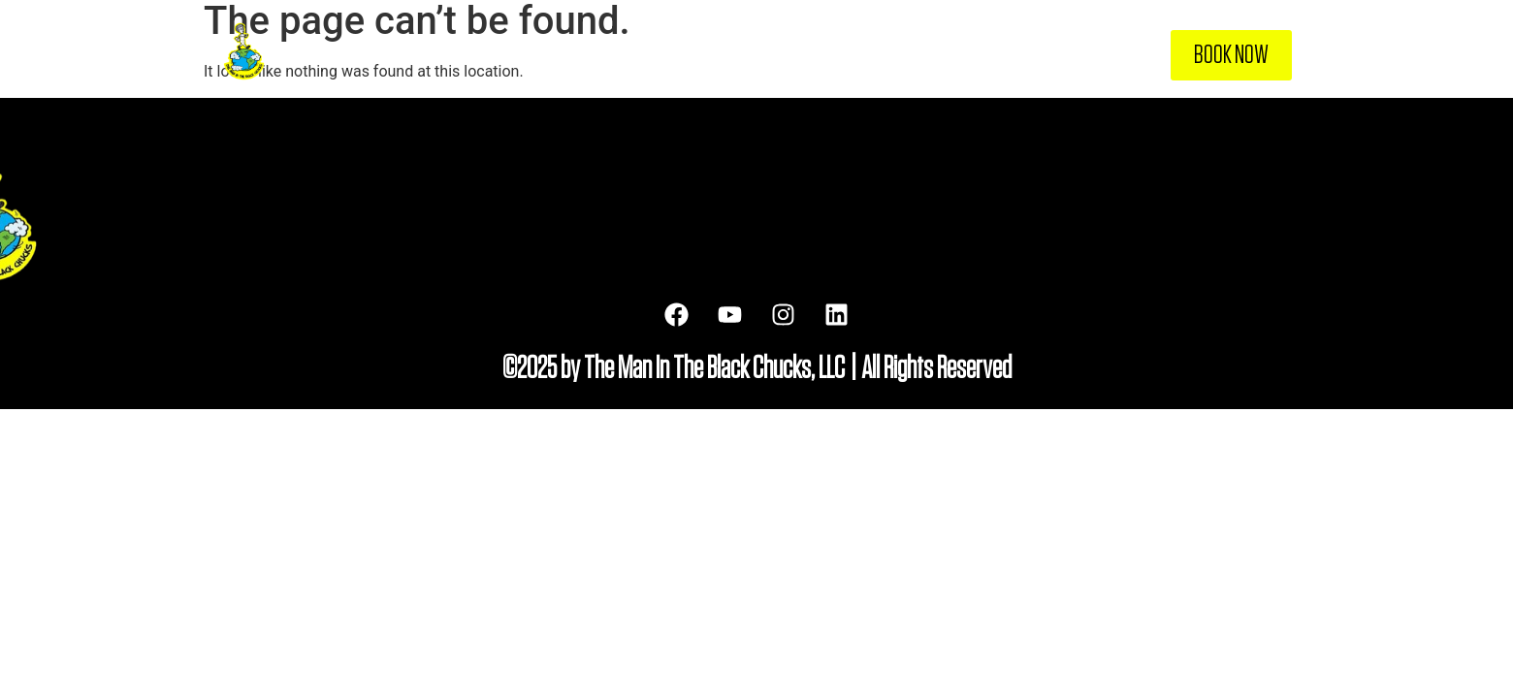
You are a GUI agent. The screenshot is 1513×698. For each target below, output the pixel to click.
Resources (1022, 55)
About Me (845, 55)
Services (931, 55)
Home (769, 55)
